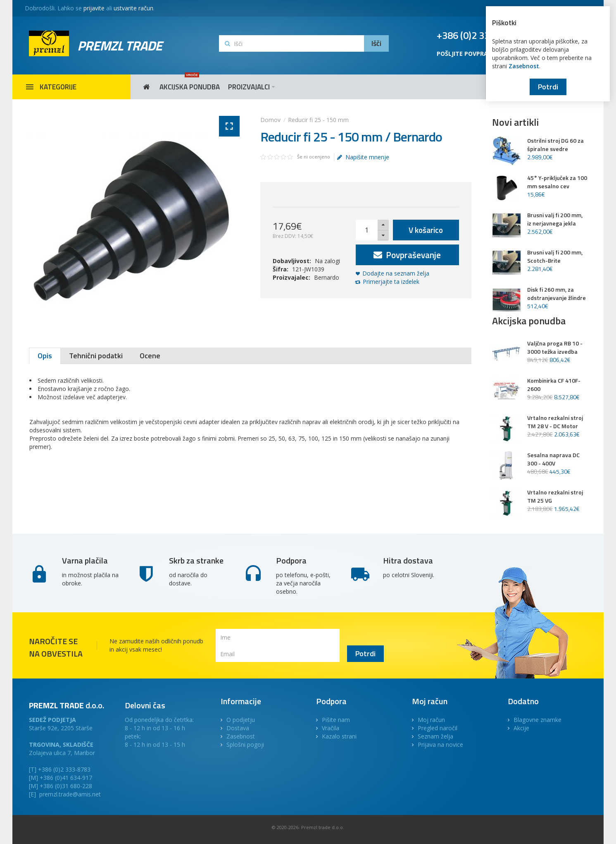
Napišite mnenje (363, 157)
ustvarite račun (133, 8)
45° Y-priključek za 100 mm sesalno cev (557, 182)
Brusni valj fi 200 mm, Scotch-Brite (555, 256)
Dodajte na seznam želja (395, 273)
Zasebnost (524, 66)
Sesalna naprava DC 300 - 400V (553, 459)
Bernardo (326, 277)
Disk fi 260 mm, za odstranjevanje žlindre (556, 293)
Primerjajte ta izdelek (391, 281)
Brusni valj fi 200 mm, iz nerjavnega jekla (555, 219)
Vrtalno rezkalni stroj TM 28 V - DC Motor (555, 422)
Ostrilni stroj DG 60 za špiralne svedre (555, 145)
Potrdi (548, 86)
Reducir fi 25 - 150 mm (318, 120)
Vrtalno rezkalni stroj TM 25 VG (555, 496)
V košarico (426, 230)
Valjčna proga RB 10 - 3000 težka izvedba (555, 347)
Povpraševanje (407, 255)
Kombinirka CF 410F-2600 (553, 384)
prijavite (94, 8)
